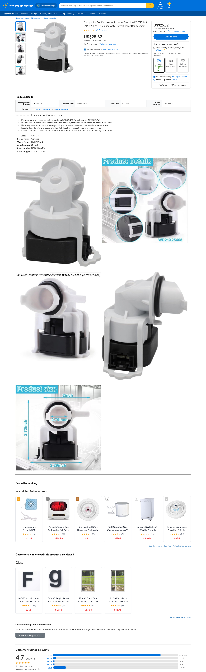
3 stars (49, 661)
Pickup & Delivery (67, 13)
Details (174, 80)
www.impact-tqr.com (111, 49)
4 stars (49, 658)
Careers (92, 13)
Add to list (161, 85)
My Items (102, 13)
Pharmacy (82, 13)
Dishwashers (35, 18)
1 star (50, 668)
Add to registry (178, 85)
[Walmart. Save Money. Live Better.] (18, 5)
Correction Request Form (30, 635)
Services (24, 13)
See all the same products (180, 617)
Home (17, 18)
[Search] (150, 5)
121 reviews (102, 30)
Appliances (25, 18)
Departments (11, 13)
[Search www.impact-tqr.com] (102, 5)
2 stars (49, 664)
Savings (34, 13)
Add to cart (171, 36)
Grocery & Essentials (48, 13)
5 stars (49, 655)
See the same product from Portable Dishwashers (170, 546)
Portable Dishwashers (49, 18)
